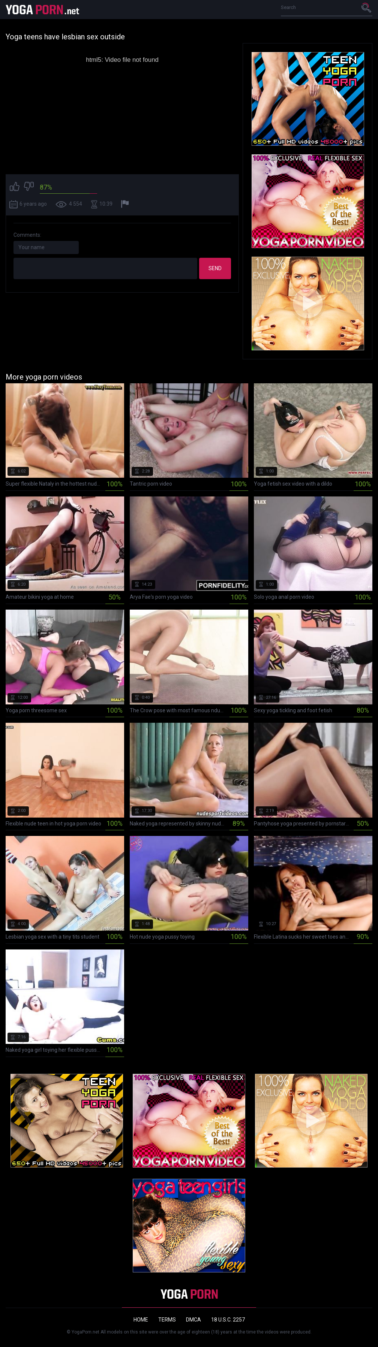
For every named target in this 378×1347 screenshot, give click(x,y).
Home (141, 1320)
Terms (167, 1320)
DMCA (193, 1320)
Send (215, 268)
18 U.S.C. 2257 (228, 1320)
